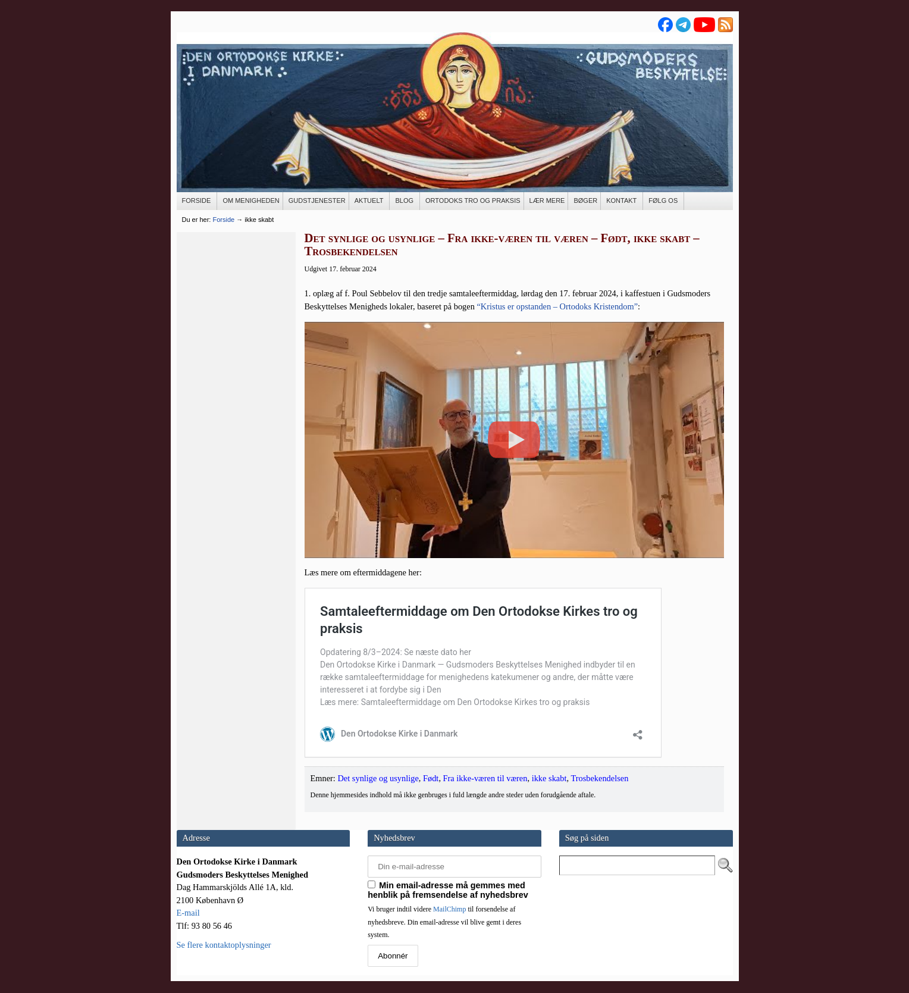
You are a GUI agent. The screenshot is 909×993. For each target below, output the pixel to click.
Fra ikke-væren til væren (485, 778)
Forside (223, 219)
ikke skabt (549, 778)
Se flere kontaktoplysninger (224, 945)
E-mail (188, 912)
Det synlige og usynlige (377, 778)
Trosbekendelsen (599, 778)
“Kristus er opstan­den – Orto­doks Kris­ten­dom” (557, 306)
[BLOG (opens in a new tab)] (405, 201)
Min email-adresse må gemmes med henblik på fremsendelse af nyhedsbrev (448, 890)
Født (430, 778)
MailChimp (449, 909)
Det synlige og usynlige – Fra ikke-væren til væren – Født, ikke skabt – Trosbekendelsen (502, 244)
